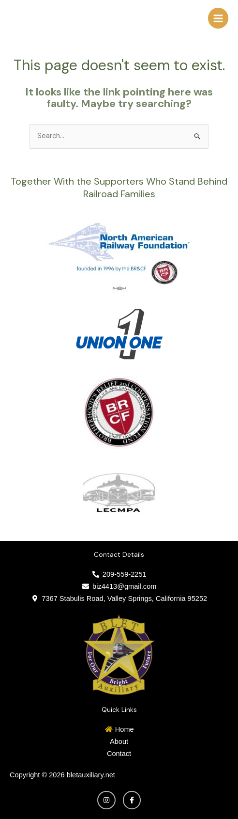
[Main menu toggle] (218, 18)
